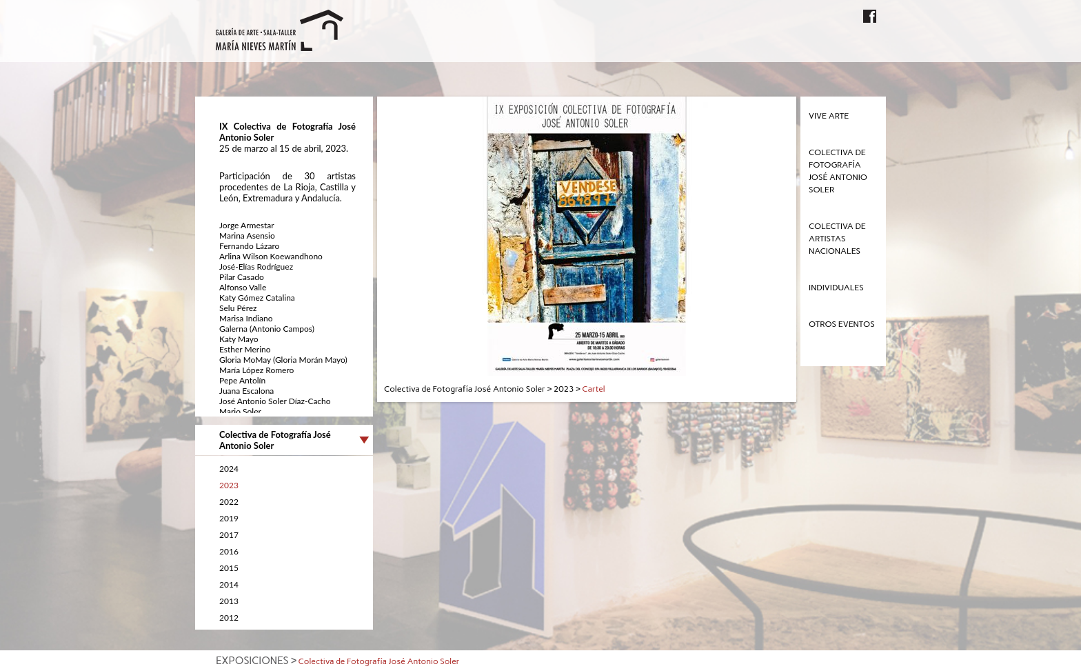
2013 (229, 601)
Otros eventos (842, 324)
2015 (229, 568)
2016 (229, 551)
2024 (229, 468)
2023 (229, 485)
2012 (229, 617)
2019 (229, 518)
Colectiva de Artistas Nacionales (837, 238)
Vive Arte (829, 116)
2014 (229, 584)
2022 (229, 502)
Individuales (836, 287)
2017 (229, 535)
